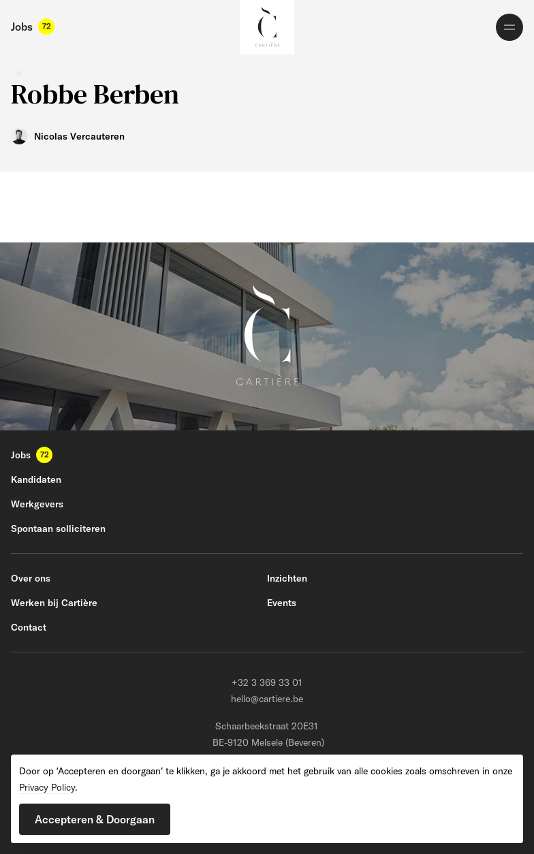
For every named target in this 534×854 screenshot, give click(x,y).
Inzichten (287, 578)
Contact (28, 627)
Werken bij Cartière (54, 603)
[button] (94, 819)
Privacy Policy (47, 787)
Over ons (30, 578)
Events (281, 603)
